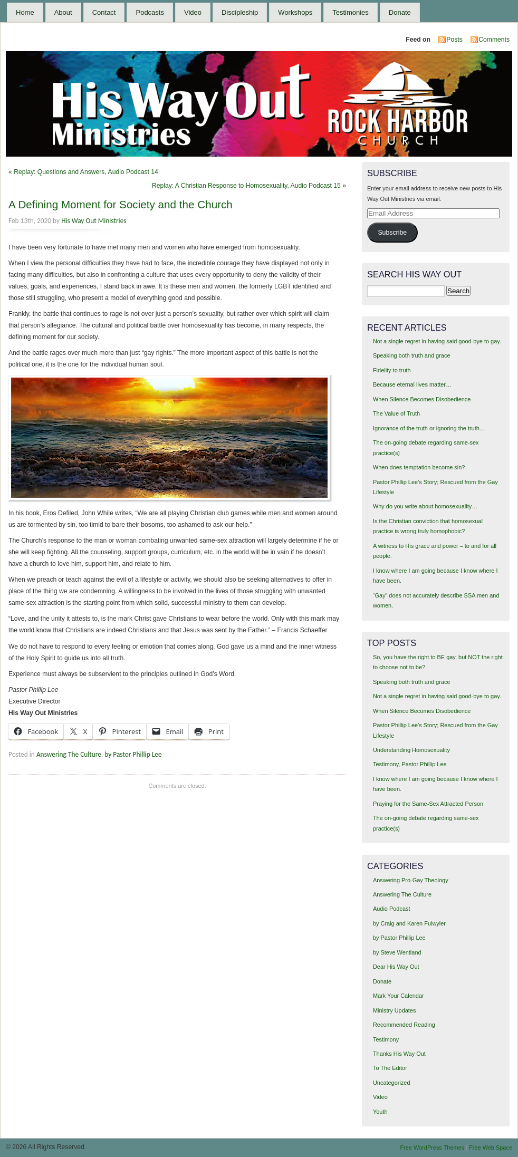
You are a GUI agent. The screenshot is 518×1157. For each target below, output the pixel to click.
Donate (400, 12)
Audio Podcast (391, 908)
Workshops (295, 12)
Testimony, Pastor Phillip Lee (410, 764)
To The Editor (390, 1068)
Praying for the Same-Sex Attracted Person (428, 804)
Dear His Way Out (396, 966)
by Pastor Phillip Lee (132, 754)
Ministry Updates (394, 1010)
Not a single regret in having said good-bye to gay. (437, 341)
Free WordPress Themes (432, 1147)
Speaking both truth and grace (411, 355)
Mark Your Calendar (398, 995)
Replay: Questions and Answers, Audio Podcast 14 (86, 172)
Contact (104, 12)
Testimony (386, 1039)
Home (25, 12)
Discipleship (240, 12)
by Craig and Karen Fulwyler (409, 923)
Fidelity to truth (392, 370)
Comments (494, 39)
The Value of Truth (396, 413)
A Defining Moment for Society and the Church (120, 204)
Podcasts (150, 12)
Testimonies (350, 12)
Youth (380, 1111)
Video (193, 12)
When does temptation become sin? (419, 467)
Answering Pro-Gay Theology (410, 880)
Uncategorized (391, 1082)
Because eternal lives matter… (412, 384)
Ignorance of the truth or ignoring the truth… (429, 428)
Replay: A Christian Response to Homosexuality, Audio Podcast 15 (246, 185)
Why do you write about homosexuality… (425, 506)
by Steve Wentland (397, 952)
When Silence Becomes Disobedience (422, 399)
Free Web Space (490, 1147)
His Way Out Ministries (93, 220)
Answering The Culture (68, 754)
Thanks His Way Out (399, 1053)
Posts (454, 39)
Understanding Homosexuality (411, 750)
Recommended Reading (404, 1024)
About (63, 12)
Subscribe (392, 232)
